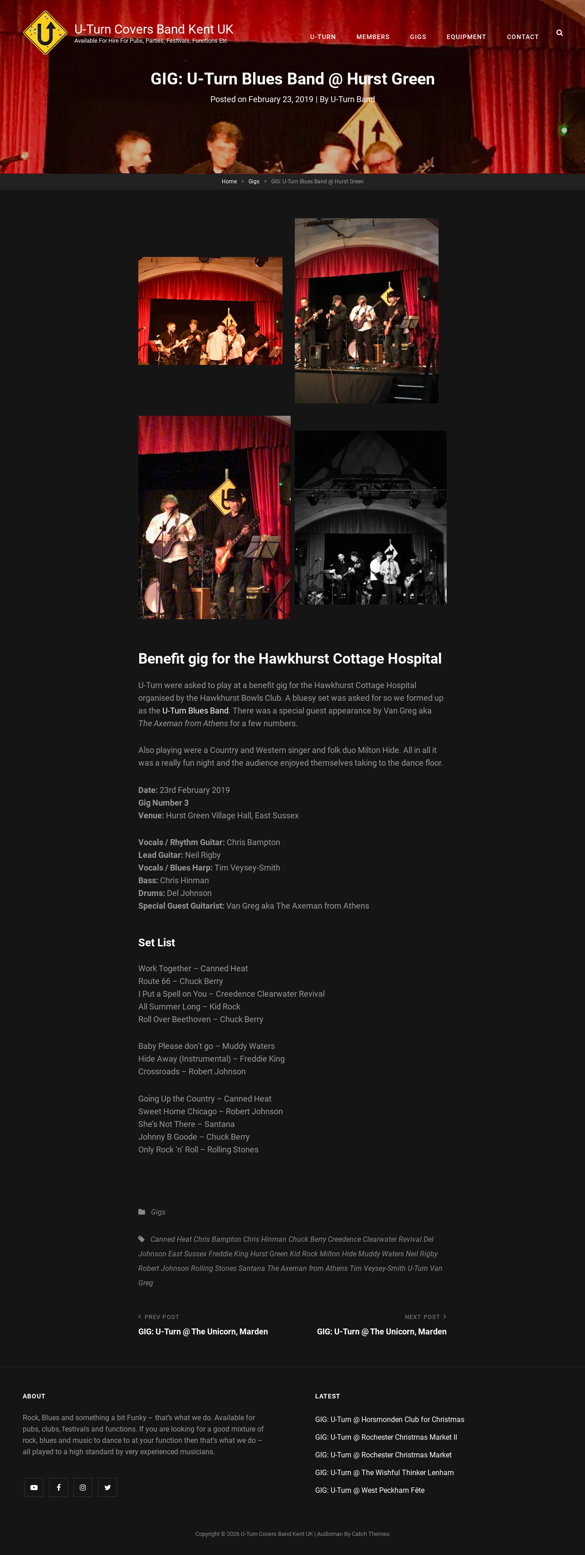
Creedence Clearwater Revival (375, 1239)
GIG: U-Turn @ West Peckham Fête (369, 1490)
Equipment (467, 32)
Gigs (419, 32)
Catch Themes (371, 1534)
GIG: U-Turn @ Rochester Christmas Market (383, 1455)
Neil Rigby (422, 1254)
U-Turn (325, 32)
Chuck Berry (307, 1239)
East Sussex (187, 1254)
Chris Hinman (265, 1239)
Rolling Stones (214, 1268)
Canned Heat (171, 1239)
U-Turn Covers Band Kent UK (154, 29)
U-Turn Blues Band (195, 710)
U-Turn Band (353, 99)
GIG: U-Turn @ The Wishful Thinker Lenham (384, 1473)
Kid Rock (304, 1254)
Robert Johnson (163, 1268)
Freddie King (229, 1254)
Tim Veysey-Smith (378, 1268)
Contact (523, 32)
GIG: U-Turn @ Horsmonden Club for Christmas (389, 1420)
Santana (252, 1268)
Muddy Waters (381, 1254)
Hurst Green (269, 1254)
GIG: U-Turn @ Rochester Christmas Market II (386, 1437)
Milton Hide (338, 1254)
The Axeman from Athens (307, 1268)
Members (374, 32)
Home (229, 181)
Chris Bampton (217, 1239)
